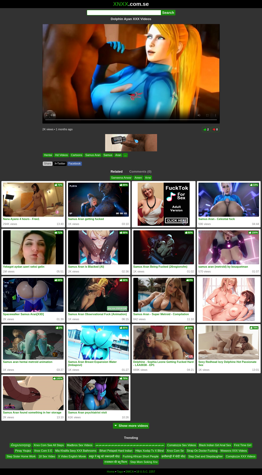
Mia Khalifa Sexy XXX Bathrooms (75, 450)
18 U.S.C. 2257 (145, 471)
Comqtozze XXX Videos (240, 456)
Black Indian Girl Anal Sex (215, 445)
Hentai (48, 155)
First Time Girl (242, 445)
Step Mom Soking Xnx (144, 461)
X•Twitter (59, 163)
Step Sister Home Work (21, 456)
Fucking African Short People (140, 456)
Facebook (75, 163)
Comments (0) (140, 171)
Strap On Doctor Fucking (202, 450)
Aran (118, 155)
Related (117, 171)
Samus (107, 155)
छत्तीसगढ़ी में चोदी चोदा (173, 456)
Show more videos (131, 425)
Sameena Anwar (121, 177)
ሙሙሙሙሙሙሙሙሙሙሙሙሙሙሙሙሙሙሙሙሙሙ (130, 445)
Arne (148, 177)
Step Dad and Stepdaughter (205, 456)
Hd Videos (61, 155)
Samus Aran (92, 155)
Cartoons (76, 155)
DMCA (130, 471)
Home (110, 471)
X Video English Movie (72, 456)
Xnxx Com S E (43, 450)
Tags (120, 471)
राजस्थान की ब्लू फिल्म (115, 461)
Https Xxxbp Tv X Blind (149, 450)
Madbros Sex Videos (79, 445)
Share (47, 163)
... (125, 155)
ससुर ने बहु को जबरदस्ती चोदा (104, 456)
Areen (138, 177)
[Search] (124, 12)
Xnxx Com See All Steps (49, 445)
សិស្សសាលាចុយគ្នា (21, 445)
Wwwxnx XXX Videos (233, 450)
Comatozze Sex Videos (181, 445)
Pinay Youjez (23, 450)
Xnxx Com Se (175, 450)
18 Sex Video (47, 456)
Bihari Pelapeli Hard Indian (115, 450)
